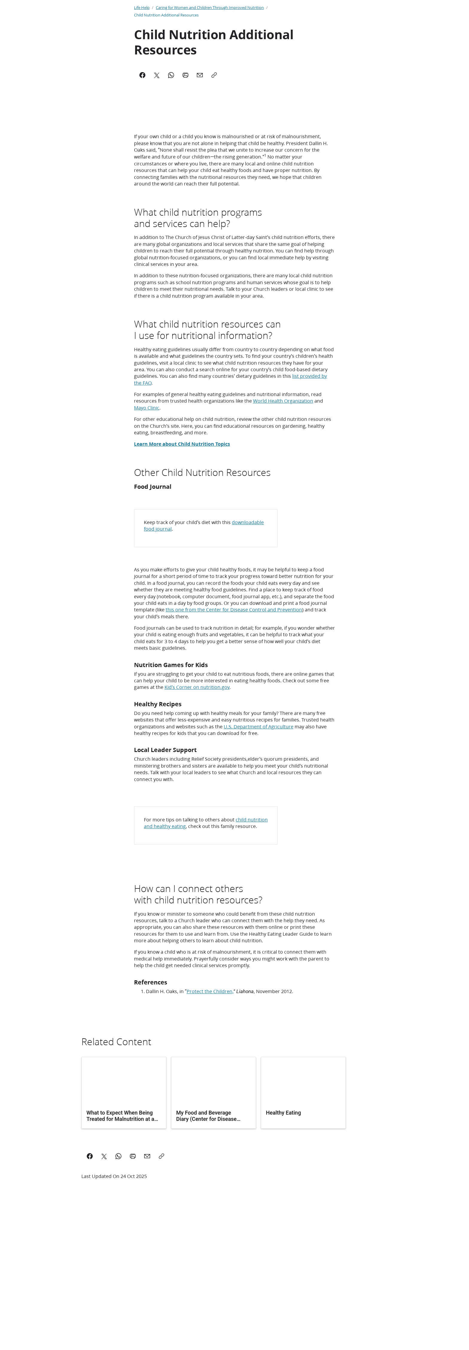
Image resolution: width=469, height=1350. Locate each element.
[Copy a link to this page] (162, 1288)
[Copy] (214, 75)
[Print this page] (133, 1288)
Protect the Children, (210, 1123)
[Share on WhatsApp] (118, 1288)
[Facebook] (142, 75)
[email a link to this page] (147, 1288)
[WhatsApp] (171, 75)
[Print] (185, 75)
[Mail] (200, 75)
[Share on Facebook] (90, 1288)
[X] (157, 75)
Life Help (142, 7)
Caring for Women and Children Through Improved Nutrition (210, 7)
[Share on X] (104, 1288)
